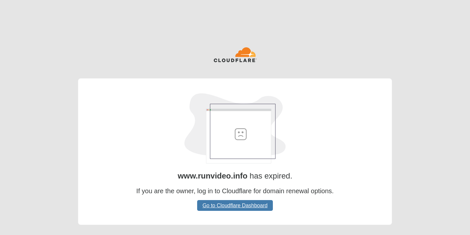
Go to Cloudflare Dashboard (234, 205)
